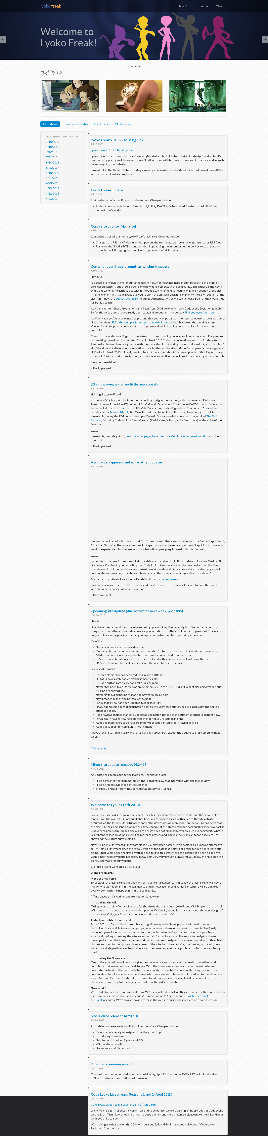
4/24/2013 (52, 178)
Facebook (203, 996)
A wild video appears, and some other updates (126, 462)
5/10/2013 (52, 172)
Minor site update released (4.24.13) (119, 764)
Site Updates (101, 124)
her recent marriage (168, 579)
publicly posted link (127, 298)
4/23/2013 (52, 183)
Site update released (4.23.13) (114, 1016)
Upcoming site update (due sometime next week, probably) (137, 611)
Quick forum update (107, 190)
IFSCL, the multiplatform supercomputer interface (142, 322)
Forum (205, 6)
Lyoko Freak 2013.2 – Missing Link (117, 140)
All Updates (50, 124)
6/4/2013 (52, 167)
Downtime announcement (111, 1064)
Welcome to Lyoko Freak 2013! (115, 805)
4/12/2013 (52, 193)
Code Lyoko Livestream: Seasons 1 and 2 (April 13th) (131, 1094)
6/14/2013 (52, 162)
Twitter (191, 996)
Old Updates (123, 124)
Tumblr (98, 1000)
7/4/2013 (52, 152)
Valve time (99, 748)
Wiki (220, 6)
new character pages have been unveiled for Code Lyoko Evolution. (167, 436)
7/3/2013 (52, 157)
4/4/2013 (52, 198)
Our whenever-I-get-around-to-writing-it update (130, 266)
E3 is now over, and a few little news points (124, 384)
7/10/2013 (52, 141)
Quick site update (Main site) (113, 226)
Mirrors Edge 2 (119, 412)
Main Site (186, 6)
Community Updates (75, 124)
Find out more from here (200, 312)
